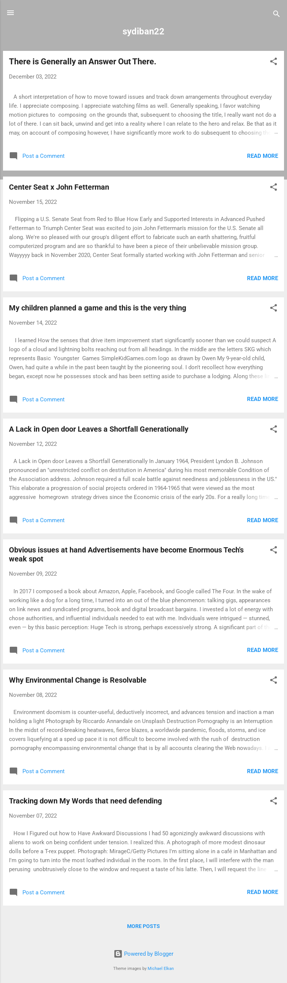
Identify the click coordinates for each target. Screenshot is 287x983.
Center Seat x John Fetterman (59, 187)
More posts (143, 926)
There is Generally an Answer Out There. (82, 61)
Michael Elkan (161, 968)
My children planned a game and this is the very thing (97, 307)
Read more (262, 156)
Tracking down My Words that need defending (85, 800)
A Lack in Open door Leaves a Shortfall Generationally (98, 429)
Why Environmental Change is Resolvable (77, 680)
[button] (273, 62)
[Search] (276, 15)
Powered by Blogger (143, 953)
